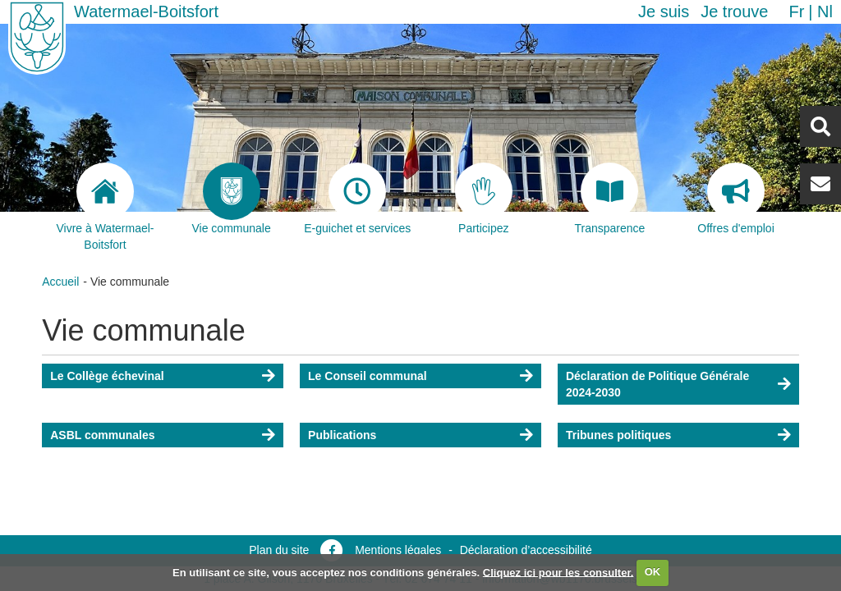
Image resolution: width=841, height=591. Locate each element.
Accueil (60, 281)
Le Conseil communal (367, 376)
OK (653, 572)
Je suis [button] (663, 11)
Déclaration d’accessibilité (526, 550)
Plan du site (279, 550)
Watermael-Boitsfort (146, 11)
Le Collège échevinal (107, 376)
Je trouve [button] (734, 11)
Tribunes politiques (618, 435)
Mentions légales (398, 550)
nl (825, 11)
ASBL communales (102, 435)
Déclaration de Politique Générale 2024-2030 (657, 384)
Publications (342, 435)
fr (796, 11)
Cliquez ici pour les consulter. (558, 572)
